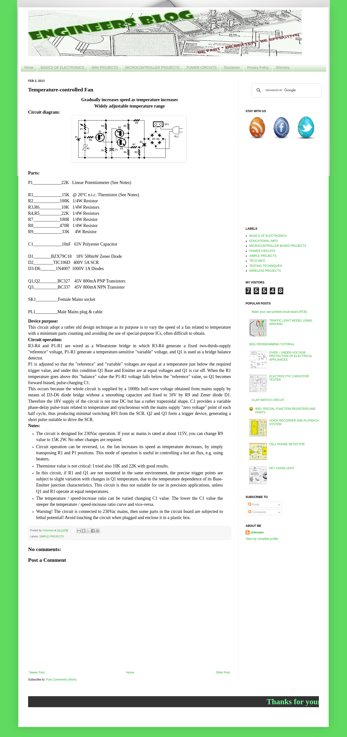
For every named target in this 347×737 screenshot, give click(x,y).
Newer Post (36, 672)
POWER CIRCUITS (202, 67)
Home (28, 67)
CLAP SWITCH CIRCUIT (268, 400)
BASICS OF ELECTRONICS (62, 67)
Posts (253, 504)
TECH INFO (257, 260)
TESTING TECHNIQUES (265, 266)
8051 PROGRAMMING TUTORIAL (272, 344)
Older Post (223, 672)
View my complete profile (262, 539)
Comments (257, 512)
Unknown (257, 532)
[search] (286, 90)
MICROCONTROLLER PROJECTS (152, 67)
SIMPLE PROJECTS (51, 536)
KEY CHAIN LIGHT (281, 468)
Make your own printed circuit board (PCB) (279, 312)
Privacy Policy (258, 67)
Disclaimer (232, 67)
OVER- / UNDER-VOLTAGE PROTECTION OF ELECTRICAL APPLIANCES (290, 356)
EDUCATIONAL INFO (263, 241)
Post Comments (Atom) (61, 679)
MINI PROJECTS (105, 67)
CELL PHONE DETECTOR (287, 444)
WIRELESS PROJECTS (265, 270)
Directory (283, 67)
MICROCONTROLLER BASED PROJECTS (277, 246)
